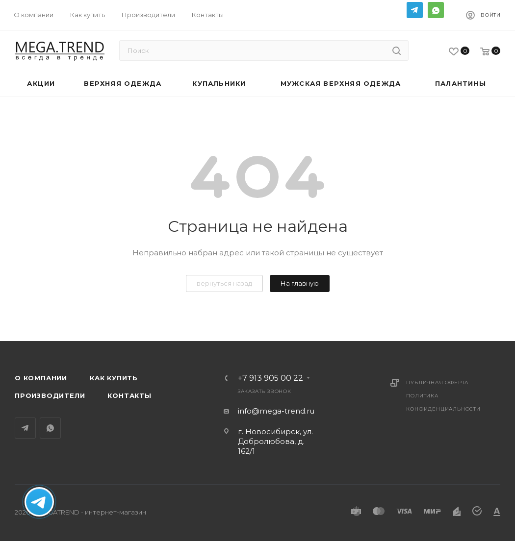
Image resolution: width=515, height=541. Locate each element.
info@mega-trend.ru (276, 411)
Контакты (129, 395)
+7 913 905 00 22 (270, 378)
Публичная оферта (437, 382)
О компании (41, 378)
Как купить (114, 378)
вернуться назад (224, 283)
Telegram (415, 10)
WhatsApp (436, 10)
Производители (50, 395)
